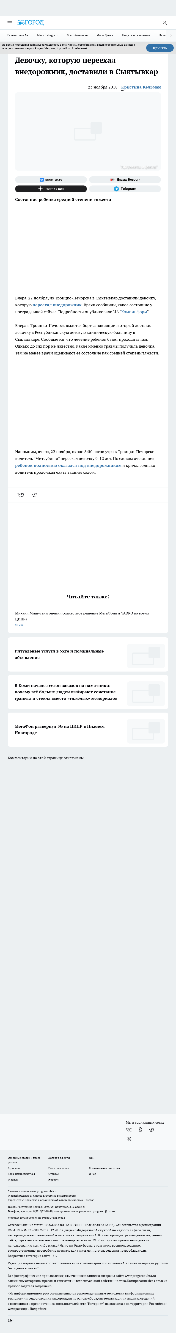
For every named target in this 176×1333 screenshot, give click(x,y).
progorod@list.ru (104, 1211)
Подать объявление (136, 35)
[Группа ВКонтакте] (51, 179)
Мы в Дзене (104, 35)
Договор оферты (59, 1157)
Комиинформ (134, 311)
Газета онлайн (17, 35)
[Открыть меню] (9, 22)
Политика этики (58, 1168)
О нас (92, 1173)
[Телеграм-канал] (125, 188)
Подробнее (38, 1309)
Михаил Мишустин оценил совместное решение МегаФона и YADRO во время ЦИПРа (88, 619)
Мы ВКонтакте (77, 35)
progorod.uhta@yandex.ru (24, 1218)
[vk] (21, 495)
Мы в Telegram (47, 35)
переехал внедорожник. (58, 304)
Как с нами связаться (21, 1173)
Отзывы (53, 1173)
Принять (160, 48)
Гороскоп (14, 1168)
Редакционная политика (104, 1168)
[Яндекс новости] (125, 179)
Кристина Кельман (141, 87)
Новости (53, 1179)
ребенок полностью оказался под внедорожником (68, 465)
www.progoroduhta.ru (44, 1191)
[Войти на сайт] (164, 22)
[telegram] (35, 495)
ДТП (91, 1157)
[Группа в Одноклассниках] (140, 1129)
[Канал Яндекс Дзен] (51, 188)
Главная (13, 1179)
